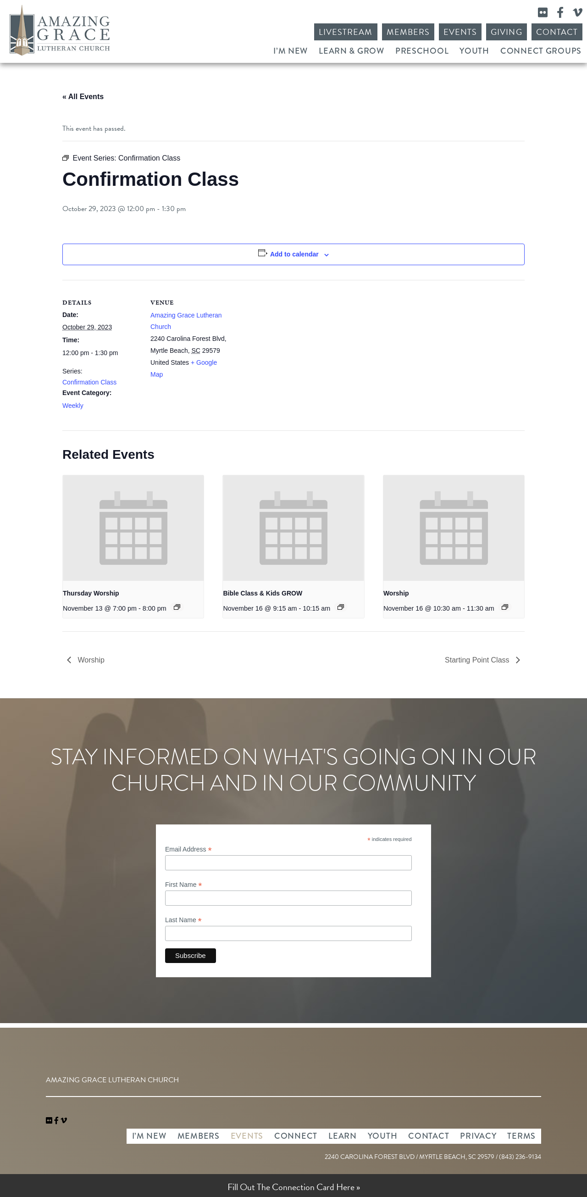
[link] (50, 1120)
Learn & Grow (351, 51)
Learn (342, 1136)
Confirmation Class (89, 382)
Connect (295, 1136)
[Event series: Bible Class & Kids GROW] (341, 607)
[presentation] (133, 528)
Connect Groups (540, 51)
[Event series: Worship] (505, 607)
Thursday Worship (91, 593)
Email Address (188, 849)
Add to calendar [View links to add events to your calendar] (294, 254)
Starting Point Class (478, 660)
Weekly (72, 405)
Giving (506, 32)
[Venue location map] (286, 343)
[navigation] (64, 1120)
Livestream (346, 32)
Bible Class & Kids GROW (262, 593)
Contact (557, 32)
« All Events (83, 96)
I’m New (290, 51)
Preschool (422, 51)
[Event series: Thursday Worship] (177, 607)
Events (460, 32)
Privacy (478, 1136)
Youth (474, 51)
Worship (396, 593)
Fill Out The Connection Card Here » (293, 1187)
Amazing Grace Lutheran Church (59, 30)
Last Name (183, 920)
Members (408, 32)
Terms (521, 1136)
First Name (183, 884)
